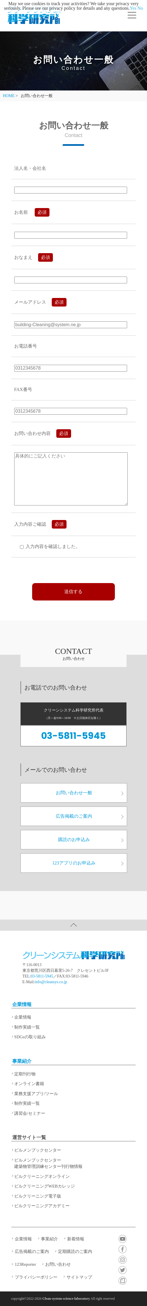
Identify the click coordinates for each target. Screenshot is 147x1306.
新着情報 (75, 1239)
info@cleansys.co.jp (51, 982)
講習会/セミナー (29, 1113)
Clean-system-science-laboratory (66, 1299)
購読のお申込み (90, 839)
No (140, 8)
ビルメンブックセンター (37, 1150)
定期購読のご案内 (75, 1251)
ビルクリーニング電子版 (37, 1196)
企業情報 (22, 1004)
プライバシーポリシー (36, 1277)
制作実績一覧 (27, 1027)
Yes (133, 8)
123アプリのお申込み (87, 863)
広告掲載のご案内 (89, 816)
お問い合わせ (58, 1264)
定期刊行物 (25, 1074)
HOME (9, 96)
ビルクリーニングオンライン (42, 1176)
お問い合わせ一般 (89, 792)
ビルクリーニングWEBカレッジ (44, 1186)
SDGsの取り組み (30, 1037)
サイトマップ (79, 1277)
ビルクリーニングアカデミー (42, 1206)
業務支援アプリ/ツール (36, 1093)
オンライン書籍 (29, 1083)
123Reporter (25, 1264)
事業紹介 (22, 1061)
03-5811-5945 (73, 735)
